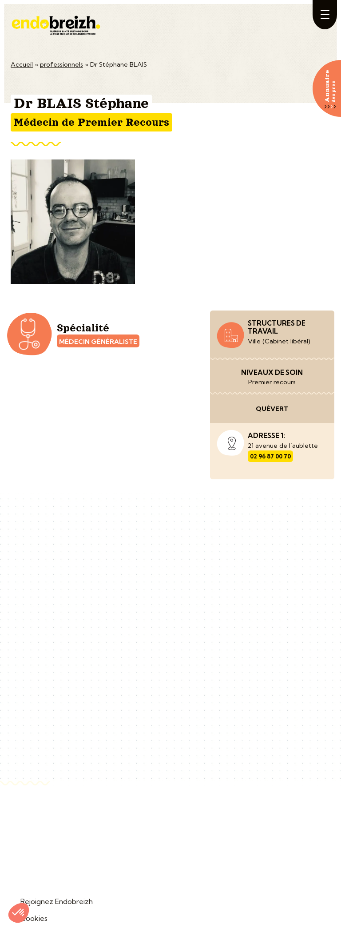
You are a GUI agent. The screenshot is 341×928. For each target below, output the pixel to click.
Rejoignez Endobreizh (56, 901)
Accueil (22, 64)
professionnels (61, 64)
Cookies (34, 918)
